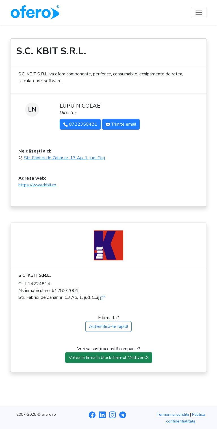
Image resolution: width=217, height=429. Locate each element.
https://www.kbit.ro (37, 185)
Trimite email (121, 124)
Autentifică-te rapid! (108, 326)
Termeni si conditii (173, 414)
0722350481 (80, 124)
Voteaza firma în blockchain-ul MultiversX (109, 357)
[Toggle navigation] (199, 12)
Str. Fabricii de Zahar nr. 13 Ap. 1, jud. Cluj (64, 158)
